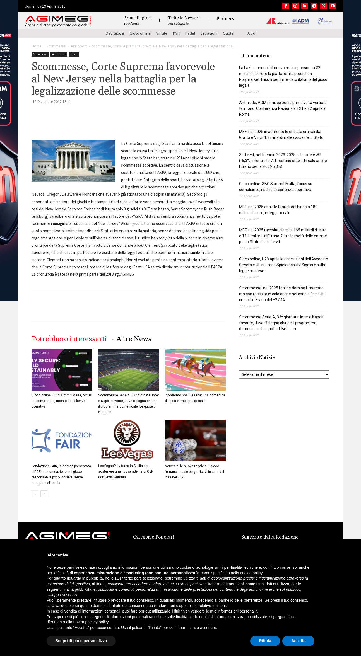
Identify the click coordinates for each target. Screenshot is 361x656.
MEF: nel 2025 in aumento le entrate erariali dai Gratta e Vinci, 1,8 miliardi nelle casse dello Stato (281, 134)
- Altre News (131, 339)
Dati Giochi (115, 33)
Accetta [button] (298, 640)
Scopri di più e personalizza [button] (81, 640)
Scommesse (56, 46)
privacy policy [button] (97, 622)
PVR (176, 33)
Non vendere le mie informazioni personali (218, 611)
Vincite (161, 33)
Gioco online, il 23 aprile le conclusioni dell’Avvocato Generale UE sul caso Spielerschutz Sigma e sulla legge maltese (283, 265)
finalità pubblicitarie (79, 589)
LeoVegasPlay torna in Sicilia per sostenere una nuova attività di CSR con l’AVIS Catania (125, 471)
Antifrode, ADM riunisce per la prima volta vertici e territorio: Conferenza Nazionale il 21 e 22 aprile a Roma (283, 108)
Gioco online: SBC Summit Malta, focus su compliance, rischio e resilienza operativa (62, 400)
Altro (251, 33)
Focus (73, 54)
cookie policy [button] (251, 573)
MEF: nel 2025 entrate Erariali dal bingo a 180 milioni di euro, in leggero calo (278, 210)
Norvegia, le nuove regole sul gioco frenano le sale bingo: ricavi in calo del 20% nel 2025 (194, 471)
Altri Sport (79, 46)
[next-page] (43, 493)
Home (36, 46)
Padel (190, 33)
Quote (228, 33)
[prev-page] (35, 493)
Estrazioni (209, 33)
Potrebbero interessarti (69, 339)
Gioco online (140, 33)
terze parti (133, 578)
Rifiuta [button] (265, 640)
